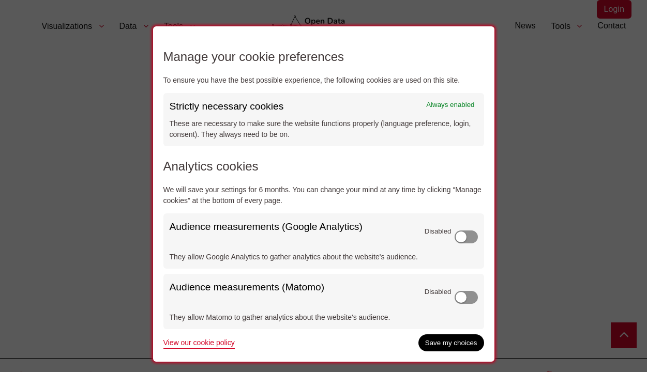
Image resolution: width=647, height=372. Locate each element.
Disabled (438, 231)
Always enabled (450, 105)
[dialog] (323, 194)
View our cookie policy (199, 342)
